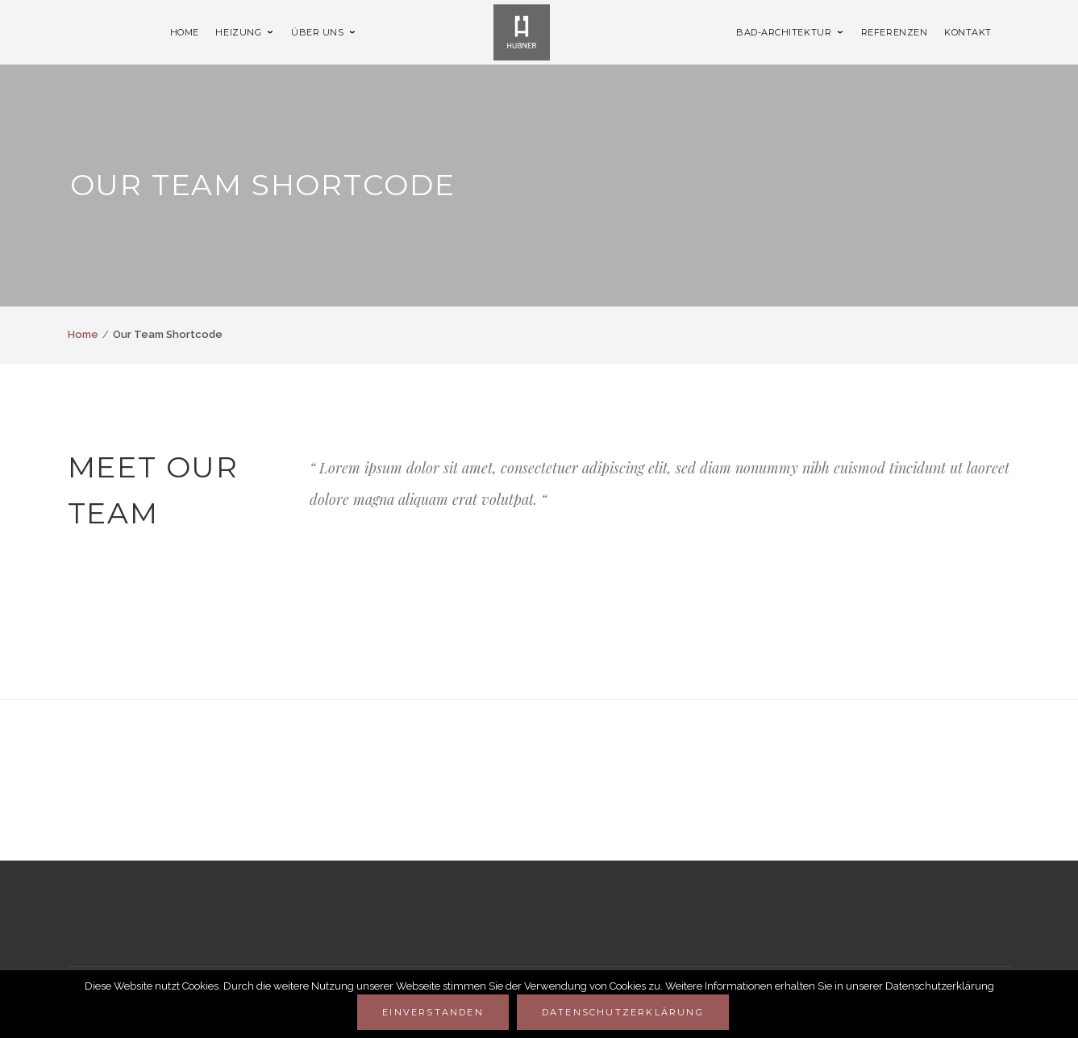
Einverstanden (433, 1012)
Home (83, 334)
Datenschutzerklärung (623, 1012)
